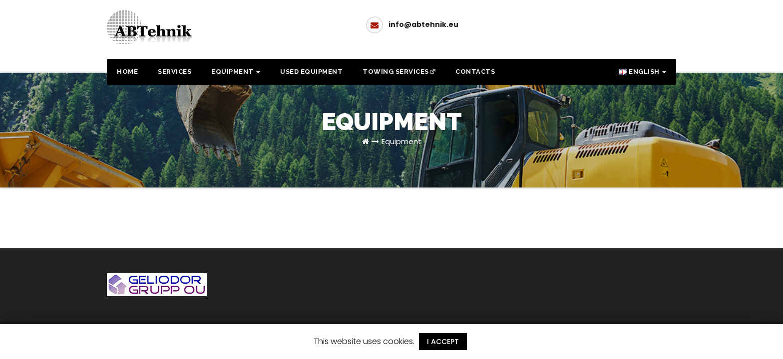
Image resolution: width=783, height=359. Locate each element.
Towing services (399, 71)
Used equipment (311, 71)
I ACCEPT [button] (443, 342)
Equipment (235, 71)
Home (127, 71)
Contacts (475, 71)
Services (174, 71)
